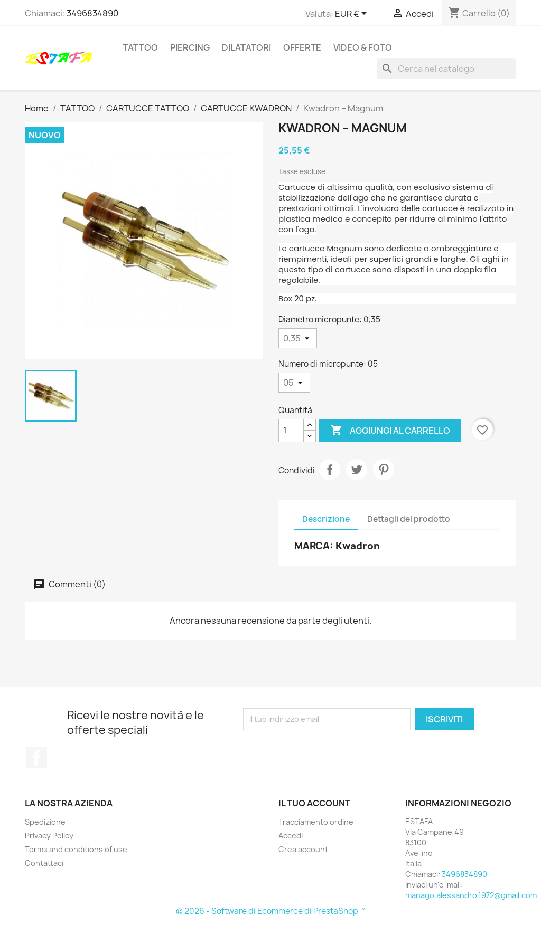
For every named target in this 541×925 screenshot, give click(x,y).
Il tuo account (314, 803)
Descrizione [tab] (326, 519)
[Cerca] (446, 68)
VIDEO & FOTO (362, 47)
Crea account (303, 849)
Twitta (356, 469)
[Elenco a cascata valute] (352, 14)
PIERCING (190, 47)
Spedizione (45, 822)
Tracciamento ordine (315, 822)
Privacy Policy (49, 836)
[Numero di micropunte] (294, 383)
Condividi (329, 469)
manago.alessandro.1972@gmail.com (471, 895)
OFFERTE (302, 47)
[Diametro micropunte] (297, 338)
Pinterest (383, 469)
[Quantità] (291, 430)
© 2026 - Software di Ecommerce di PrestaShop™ (271, 911)
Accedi (290, 836)
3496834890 (92, 13)
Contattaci (44, 863)
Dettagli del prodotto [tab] (408, 519)
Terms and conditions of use (76, 849)
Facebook (36, 757)
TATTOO (140, 47)
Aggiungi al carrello (390, 430)
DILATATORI (246, 47)
